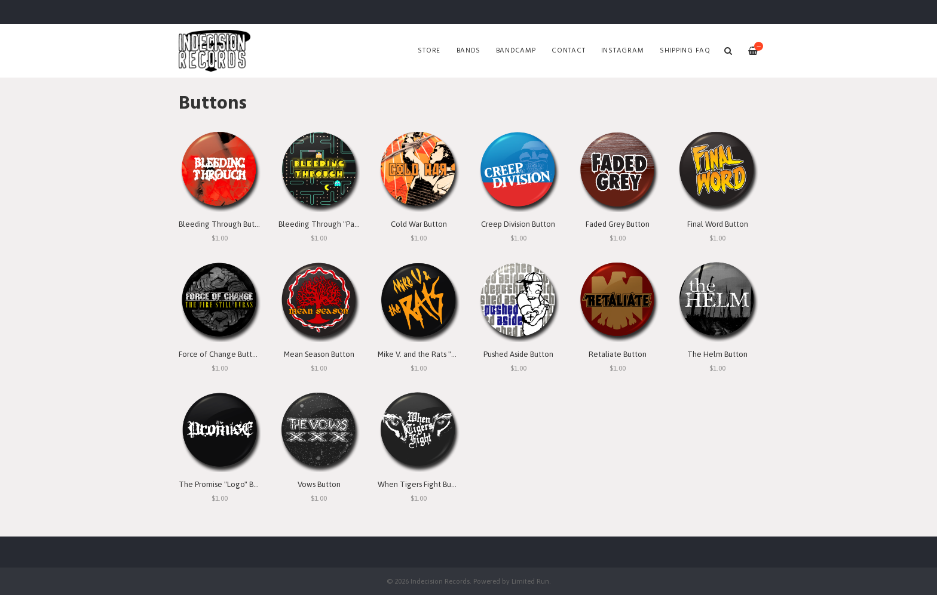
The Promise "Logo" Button (225, 484)
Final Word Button (717, 224)
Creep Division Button (518, 224)
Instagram (622, 50)
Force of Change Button (220, 354)
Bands (468, 50)
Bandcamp (516, 50)
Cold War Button (419, 224)
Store (429, 50)
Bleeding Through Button (223, 224)
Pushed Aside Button (518, 354)
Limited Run (530, 581)
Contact (568, 50)
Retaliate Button (618, 354)
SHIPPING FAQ (685, 50)
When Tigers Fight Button (422, 484)
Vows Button (319, 484)
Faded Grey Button (618, 224)
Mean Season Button (319, 354)
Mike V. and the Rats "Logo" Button (437, 354)
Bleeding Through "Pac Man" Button (340, 224)
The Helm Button (717, 354)
